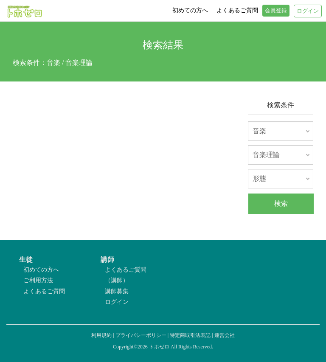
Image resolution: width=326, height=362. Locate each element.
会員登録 (276, 11)
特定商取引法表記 (190, 335)
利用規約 (101, 335)
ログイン (117, 302)
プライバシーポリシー (140, 335)
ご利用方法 (38, 280)
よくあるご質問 (44, 291)
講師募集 (117, 291)
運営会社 (224, 335)
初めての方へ (41, 270)
